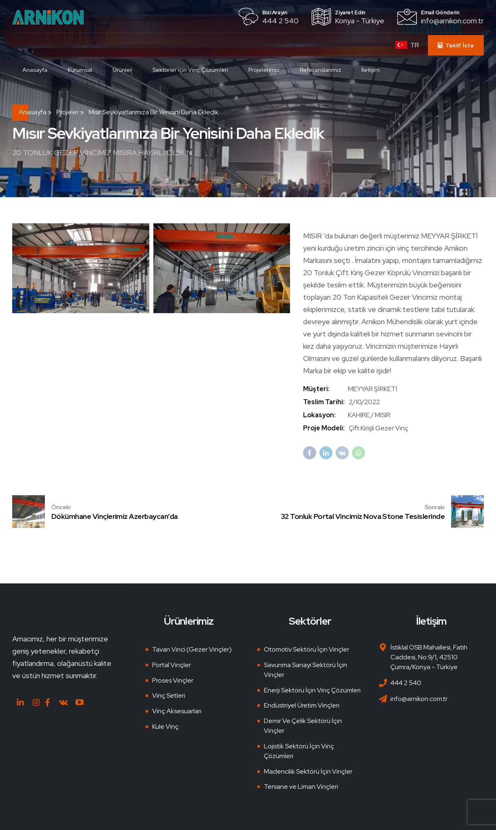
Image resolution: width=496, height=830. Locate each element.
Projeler (67, 112)
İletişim (370, 69)
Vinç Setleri (168, 695)
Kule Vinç (165, 726)
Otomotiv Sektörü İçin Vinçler (306, 649)
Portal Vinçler (171, 665)
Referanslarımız (320, 69)
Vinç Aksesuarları (177, 711)
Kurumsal (80, 69)
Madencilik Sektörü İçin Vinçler (308, 771)
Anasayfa (34, 69)
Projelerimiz (263, 69)
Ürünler (122, 69)
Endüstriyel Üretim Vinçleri (301, 705)
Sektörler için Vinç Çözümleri (190, 69)
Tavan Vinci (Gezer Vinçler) (192, 649)
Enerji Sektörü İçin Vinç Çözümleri (312, 690)
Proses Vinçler (172, 680)
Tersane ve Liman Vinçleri (301, 786)
